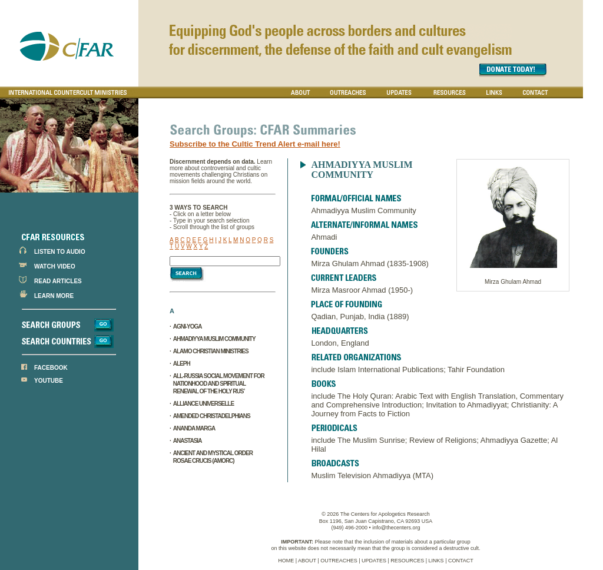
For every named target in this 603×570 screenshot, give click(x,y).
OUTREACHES (338, 561)
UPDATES (374, 561)
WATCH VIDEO (54, 266)
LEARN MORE (54, 296)
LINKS (436, 561)
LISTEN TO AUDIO (59, 251)
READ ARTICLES (58, 281)
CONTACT (460, 561)
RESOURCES (407, 561)
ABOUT (307, 561)
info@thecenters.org (396, 528)
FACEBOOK (51, 367)
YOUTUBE (48, 380)
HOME (286, 561)
